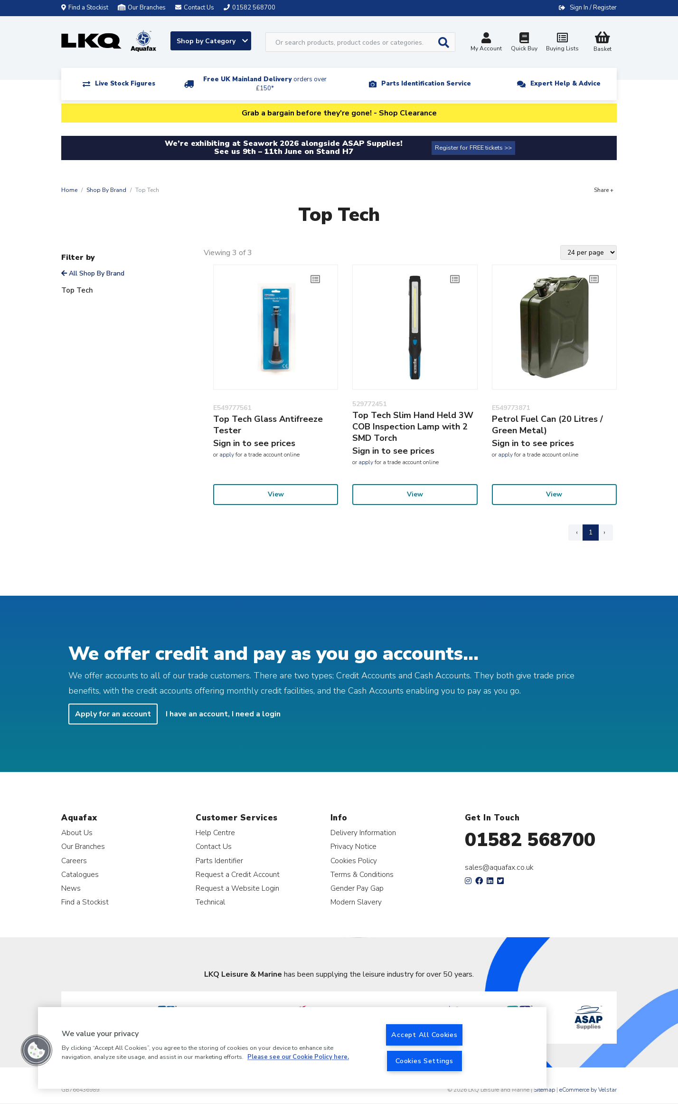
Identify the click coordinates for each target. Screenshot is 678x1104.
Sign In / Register (593, 7)
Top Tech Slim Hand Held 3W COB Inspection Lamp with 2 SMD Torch (412, 426)
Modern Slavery (356, 902)
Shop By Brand (106, 190)
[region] (292, 1048)
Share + (603, 190)
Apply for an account (113, 714)
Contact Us (214, 846)
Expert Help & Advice (565, 83)
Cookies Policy (353, 861)
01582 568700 (530, 840)
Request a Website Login (237, 888)
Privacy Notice (353, 846)
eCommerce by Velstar (588, 1090)
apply (226, 454)
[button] (36, 1050)
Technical (210, 902)
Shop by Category (212, 41)
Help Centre (215, 833)
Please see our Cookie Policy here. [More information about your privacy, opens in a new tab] (298, 1057)
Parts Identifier (219, 861)
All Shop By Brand (92, 273)
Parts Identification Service (426, 83)
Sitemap (544, 1090)
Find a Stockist (84, 7)
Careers (74, 861)
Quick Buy (524, 43)
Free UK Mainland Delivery (265, 84)
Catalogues (80, 874)
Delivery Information (363, 833)
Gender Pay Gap (357, 888)
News (71, 888)
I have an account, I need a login (223, 714)
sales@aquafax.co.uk (499, 867)
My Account (486, 43)
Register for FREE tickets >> (473, 147)
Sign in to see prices (254, 443)
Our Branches (142, 7)
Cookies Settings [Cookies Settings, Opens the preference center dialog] (424, 1061)
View (276, 494)
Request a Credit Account (238, 874)
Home (69, 190)
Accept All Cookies (424, 1034)
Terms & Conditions (362, 874)
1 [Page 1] (591, 532)
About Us (77, 833)
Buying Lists (562, 43)
